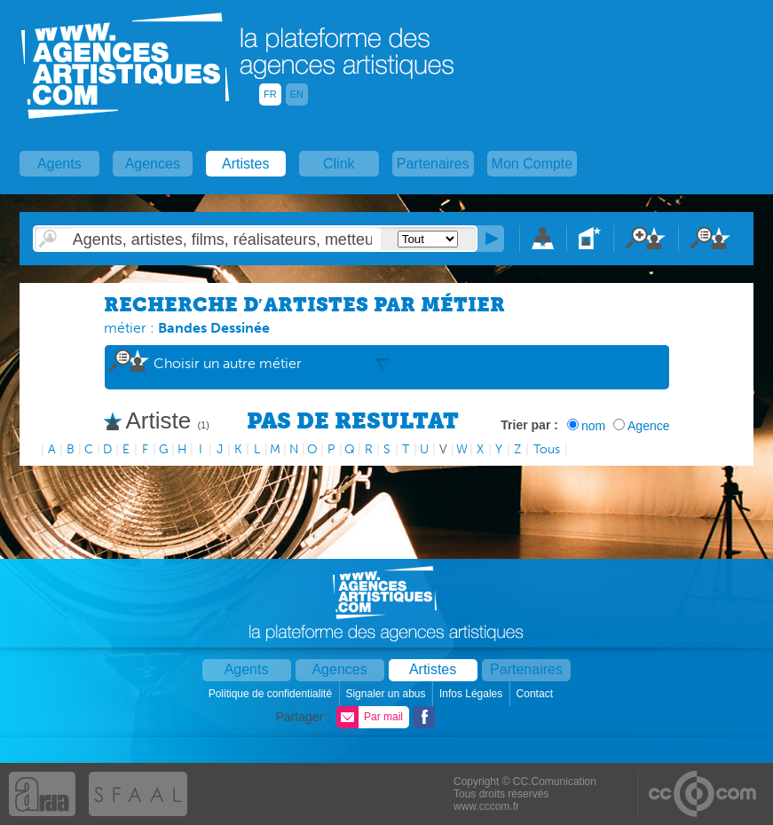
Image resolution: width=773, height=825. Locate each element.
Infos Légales (472, 694)
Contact (536, 694)
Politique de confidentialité (272, 694)
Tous (546, 449)
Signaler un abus (386, 694)
